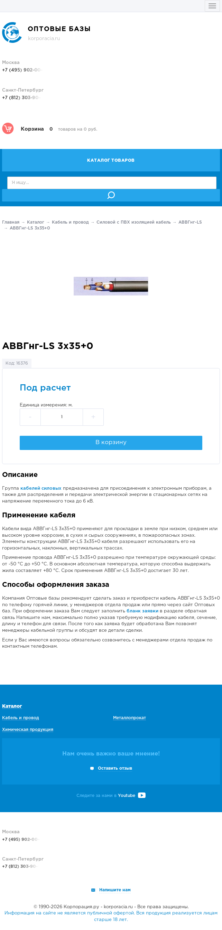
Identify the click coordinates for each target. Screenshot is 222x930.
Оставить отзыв (115, 768)
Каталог (35, 222)
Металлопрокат (129, 718)
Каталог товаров (111, 160)
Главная (10, 222)
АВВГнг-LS (190, 222)
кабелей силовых (41, 488)
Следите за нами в (111, 796)
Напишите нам (115, 890)
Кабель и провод (70, 222)
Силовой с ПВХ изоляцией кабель (133, 222)
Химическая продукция (27, 730)
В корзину (111, 442)
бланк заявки (142, 611)
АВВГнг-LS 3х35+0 (30, 228)
